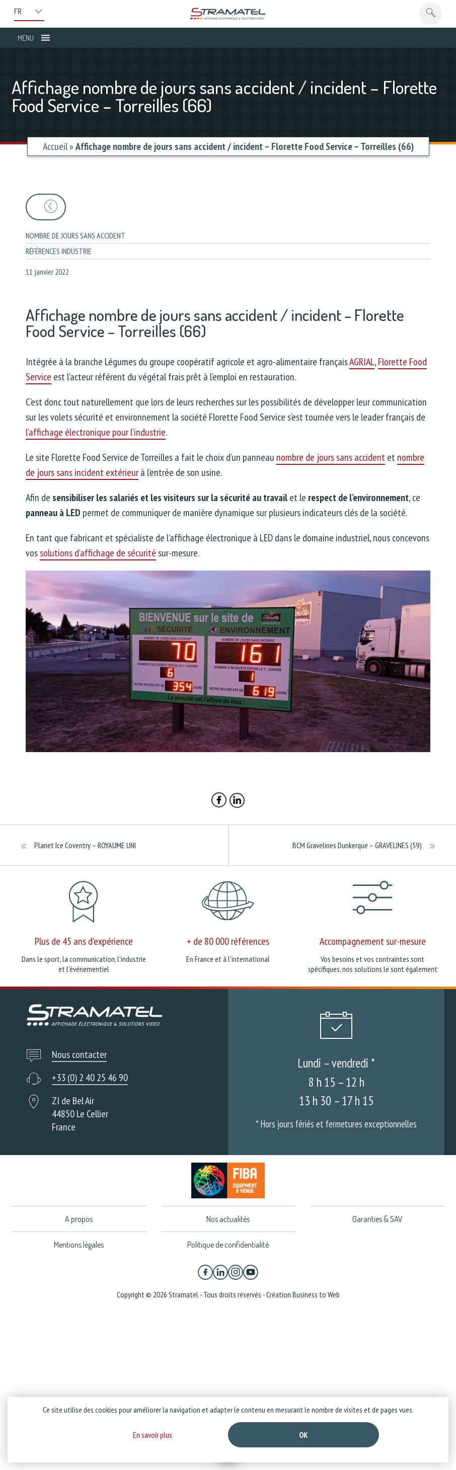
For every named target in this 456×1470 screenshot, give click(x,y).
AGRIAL (361, 361)
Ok (303, 1435)
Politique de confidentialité (228, 1245)
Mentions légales (79, 1245)
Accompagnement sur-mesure (373, 941)
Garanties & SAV (377, 1219)
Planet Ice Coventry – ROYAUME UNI (85, 845)
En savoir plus (152, 1435)
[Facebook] (205, 1272)
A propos (79, 1219)
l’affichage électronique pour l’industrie (96, 432)
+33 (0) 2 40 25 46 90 (90, 1077)
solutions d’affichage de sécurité (98, 552)
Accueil (55, 146)
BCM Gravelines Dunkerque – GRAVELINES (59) (357, 845)
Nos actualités (228, 1219)
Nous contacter (79, 1054)
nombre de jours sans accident (330, 457)
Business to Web (316, 1294)
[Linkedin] (220, 1272)
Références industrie (59, 251)
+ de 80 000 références (228, 941)
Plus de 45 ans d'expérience (84, 941)
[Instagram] (235, 1272)
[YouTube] (250, 1272)
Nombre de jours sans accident (75, 235)
